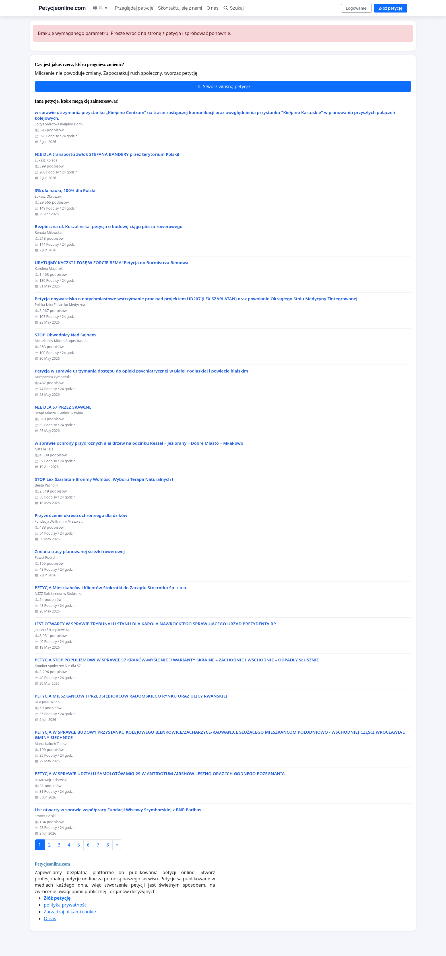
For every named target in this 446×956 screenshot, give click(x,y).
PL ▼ (100, 8)
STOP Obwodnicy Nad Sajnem (65, 335)
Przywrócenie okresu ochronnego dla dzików (81, 515)
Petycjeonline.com (62, 8)
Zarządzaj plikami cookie (70, 912)
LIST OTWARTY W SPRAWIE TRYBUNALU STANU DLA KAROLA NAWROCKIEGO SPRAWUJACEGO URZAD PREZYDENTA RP (155, 623)
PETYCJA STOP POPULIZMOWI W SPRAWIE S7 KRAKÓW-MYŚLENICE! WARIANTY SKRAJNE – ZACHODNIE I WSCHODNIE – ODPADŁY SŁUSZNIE (177, 660)
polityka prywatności (66, 905)
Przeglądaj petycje (134, 8)
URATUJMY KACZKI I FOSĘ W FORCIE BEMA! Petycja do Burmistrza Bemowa (111, 262)
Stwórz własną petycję (223, 86)
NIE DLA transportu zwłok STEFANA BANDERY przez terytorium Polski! (107, 154)
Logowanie (356, 8)
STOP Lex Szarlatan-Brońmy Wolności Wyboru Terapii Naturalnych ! (104, 479)
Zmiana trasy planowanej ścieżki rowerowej (80, 551)
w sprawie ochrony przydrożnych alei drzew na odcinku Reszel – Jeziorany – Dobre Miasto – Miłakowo (139, 443)
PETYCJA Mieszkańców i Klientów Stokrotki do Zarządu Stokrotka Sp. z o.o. (111, 587)
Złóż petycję (390, 8)
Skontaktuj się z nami (180, 8)
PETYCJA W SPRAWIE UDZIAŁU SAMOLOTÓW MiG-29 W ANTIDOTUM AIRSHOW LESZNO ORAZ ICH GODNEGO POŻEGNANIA (160, 773)
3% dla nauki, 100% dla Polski (65, 190)
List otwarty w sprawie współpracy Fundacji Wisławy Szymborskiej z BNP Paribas (118, 809)
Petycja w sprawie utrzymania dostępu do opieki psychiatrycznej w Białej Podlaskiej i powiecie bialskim (141, 371)
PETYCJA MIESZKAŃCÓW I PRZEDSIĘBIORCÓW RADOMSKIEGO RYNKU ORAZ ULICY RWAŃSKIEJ (131, 696)
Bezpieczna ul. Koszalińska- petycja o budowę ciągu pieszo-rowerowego (109, 226)
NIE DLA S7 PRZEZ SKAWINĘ (63, 407)
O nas (213, 8)
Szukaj (233, 8)
